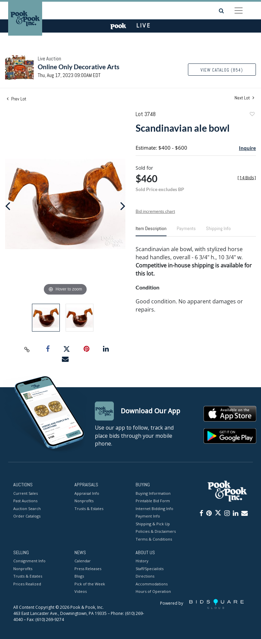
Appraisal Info (86, 493)
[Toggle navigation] (238, 10)
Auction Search (27, 508)
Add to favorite (252, 115)
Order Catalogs (26, 516)
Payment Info (148, 516)
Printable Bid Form (153, 500)
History (142, 561)
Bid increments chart (155, 211)
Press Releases (87, 568)
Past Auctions (25, 500)
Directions (145, 576)
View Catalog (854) (222, 70)
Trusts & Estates (88, 508)
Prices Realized (27, 583)
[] (247, 178)
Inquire (247, 148)
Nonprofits (83, 500)
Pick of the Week (89, 583)
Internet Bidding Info (154, 508)
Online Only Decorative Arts (78, 67)
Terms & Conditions (154, 539)
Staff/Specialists (149, 568)
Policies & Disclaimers (156, 531)
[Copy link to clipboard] (27, 349)
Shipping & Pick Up (153, 523)
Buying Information (153, 493)
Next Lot (244, 98)
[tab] (151, 231)
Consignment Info (29, 561)
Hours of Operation (153, 591)
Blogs (79, 576)
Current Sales (25, 493)
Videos (80, 591)
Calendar (82, 561)
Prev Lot (16, 99)
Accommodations (152, 583)
